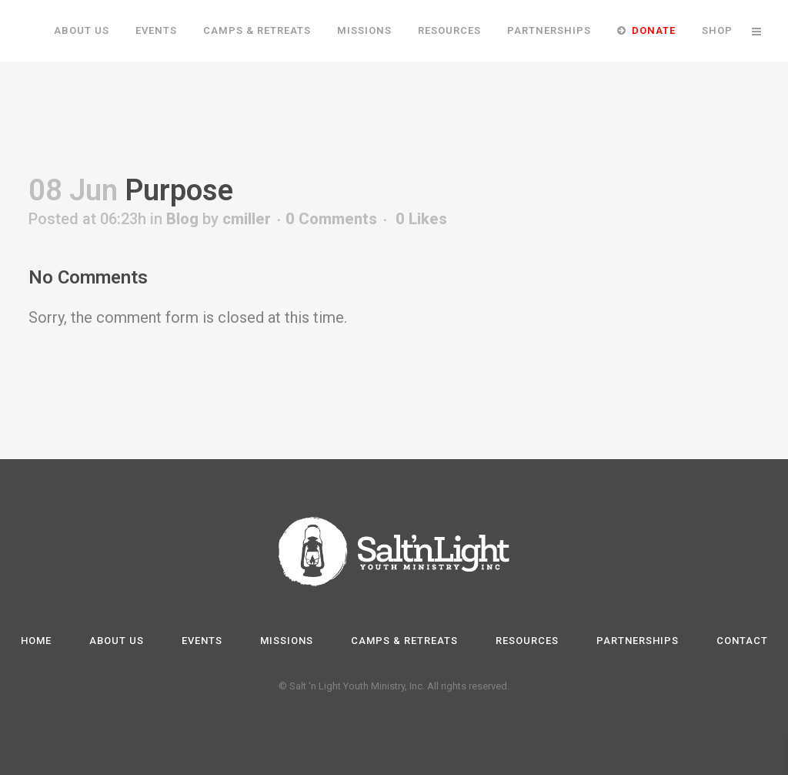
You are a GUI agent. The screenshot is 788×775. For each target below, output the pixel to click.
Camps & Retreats (404, 640)
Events (202, 640)
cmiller (246, 280)
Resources (527, 640)
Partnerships (637, 640)
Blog (182, 280)
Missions (286, 640)
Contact (742, 640)
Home (36, 640)
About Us (116, 640)
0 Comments (331, 280)
